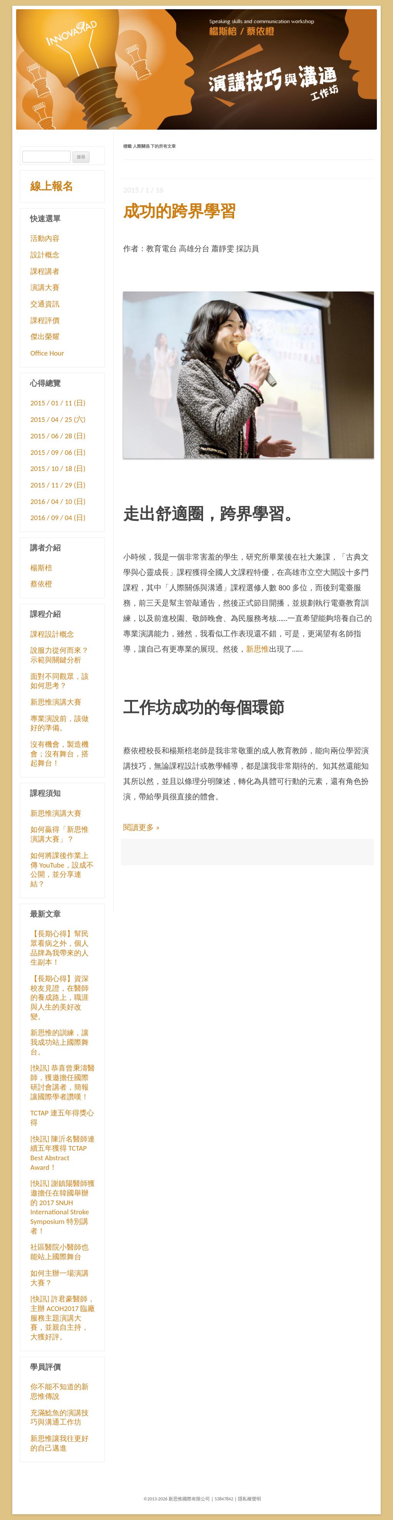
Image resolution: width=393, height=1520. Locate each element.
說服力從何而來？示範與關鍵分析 (59, 655)
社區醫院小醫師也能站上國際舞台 (59, 1252)
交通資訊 (44, 304)
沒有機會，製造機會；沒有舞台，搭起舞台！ (59, 753)
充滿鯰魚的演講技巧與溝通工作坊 (59, 1417)
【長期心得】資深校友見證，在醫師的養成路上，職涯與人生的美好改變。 (59, 997)
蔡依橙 (41, 584)
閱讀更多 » (141, 827)
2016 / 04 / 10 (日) (58, 501)
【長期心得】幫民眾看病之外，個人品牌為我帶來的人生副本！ (59, 948)
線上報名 (51, 186)
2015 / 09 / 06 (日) (58, 452)
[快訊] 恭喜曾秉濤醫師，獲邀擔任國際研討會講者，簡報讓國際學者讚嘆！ (62, 1082)
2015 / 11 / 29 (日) (58, 485)
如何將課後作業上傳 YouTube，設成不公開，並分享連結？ (62, 869)
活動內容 (44, 238)
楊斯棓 (41, 567)
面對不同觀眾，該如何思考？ (59, 681)
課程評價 (44, 320)
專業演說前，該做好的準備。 (59, 723)
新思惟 (257, 649)
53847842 (224, 1499)
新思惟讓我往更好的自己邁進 (59, 1443)
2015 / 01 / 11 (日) (58, 403)
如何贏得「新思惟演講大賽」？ (59, 834)
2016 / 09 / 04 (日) (58, 517)
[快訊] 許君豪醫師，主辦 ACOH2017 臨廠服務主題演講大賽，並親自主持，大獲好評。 (62, 1317)
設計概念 (44, 254)
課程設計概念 (52, 634)
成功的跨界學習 (179, 211)
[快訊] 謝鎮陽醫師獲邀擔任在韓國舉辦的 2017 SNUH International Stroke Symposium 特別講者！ (62, 1207)
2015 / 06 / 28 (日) (58, 435)
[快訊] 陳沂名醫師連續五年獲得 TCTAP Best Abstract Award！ (62, 1153)
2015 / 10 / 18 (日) (58, 468)
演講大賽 (44, 287)
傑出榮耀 (44, 336)
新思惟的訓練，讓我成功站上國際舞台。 (59, 1042)
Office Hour (47, 353)
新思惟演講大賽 (55, 702)
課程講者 (44, 271)
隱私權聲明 (249, 1499)
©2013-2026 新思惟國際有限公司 (177, 1499)
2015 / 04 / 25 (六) (58, 419)
